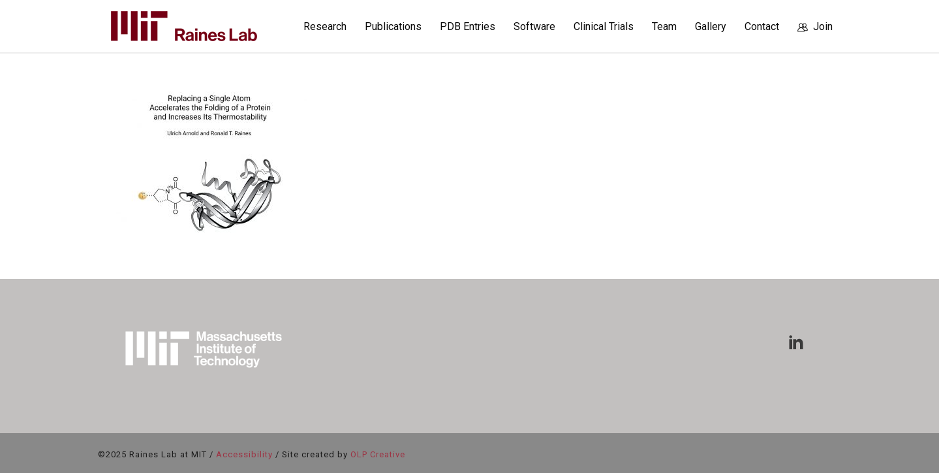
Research (324, 26)
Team (664, 26)
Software (534, 26)
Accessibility (244, 454)
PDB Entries (467, 26)
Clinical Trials (604, 26)
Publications (393, 26)
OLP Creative (377, 454)
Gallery (710, 26)
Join (815, 26)
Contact (762, 26)
